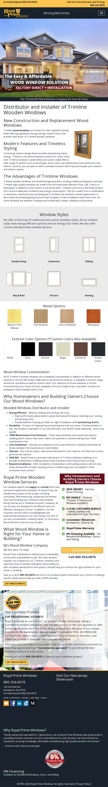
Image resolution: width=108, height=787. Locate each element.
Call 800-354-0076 (82, 557)
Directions (15, 697)
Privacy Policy (83, 783)
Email (6, 697)
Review (25, 697)
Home (44, 697)
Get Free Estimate (15, 583)
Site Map (35, 697)
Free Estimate (82, 550)
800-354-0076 (30, 2)
